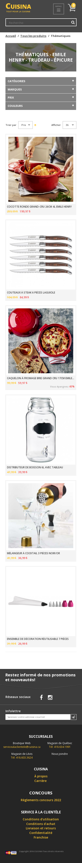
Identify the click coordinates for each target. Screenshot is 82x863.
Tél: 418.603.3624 (22, 755)
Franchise (41, 837)
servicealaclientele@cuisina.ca (21, 747)
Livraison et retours (41, 828)
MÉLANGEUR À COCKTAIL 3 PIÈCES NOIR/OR (33, 553)
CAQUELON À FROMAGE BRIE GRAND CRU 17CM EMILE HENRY (41, 378)
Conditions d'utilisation (41, 819)
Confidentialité (40, 833)
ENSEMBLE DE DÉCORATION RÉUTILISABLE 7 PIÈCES (38, 639)
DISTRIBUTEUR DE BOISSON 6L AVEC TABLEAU (35, 467)
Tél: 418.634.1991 (59, 745)
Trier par (10, 125)
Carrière (40, 781)
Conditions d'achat (40, 824)
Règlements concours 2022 (41, 800)
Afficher (56, 125)
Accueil (10, 36)
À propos (40, 776)
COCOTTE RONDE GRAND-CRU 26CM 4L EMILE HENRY (39, 206)
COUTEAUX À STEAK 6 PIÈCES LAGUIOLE (31, 292)
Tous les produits (33, 36)
